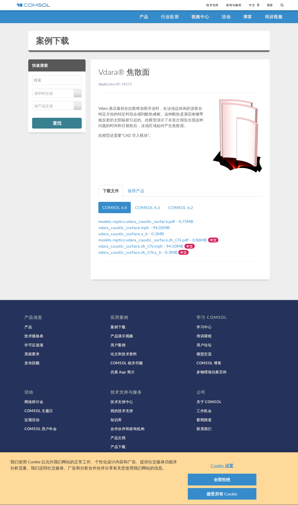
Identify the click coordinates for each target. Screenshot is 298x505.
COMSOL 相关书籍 (126, 362)
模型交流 (204, 353)
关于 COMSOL (209, 401)
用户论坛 (204, 344)
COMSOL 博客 (209, 362)
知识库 (116, 419)
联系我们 (204, 428)
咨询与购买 (233, 5)
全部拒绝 (222, 482)
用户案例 (118, 344)
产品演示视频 (121, 335)
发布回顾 (32, 362)
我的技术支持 (121, 410)
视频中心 (200, 17)
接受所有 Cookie (222, 496)
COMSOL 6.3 (147, 207)
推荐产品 (136, 191)
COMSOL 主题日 (38, 410)
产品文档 (118, 437)
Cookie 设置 (222, 468)
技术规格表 (33, 335)
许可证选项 (33, 344)
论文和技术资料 (123, 353)
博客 (247, 17)
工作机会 (204, 410)
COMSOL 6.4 (114, 207)
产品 (143, 17)
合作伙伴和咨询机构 (127, 428)
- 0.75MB (145, 221)
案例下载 (52, 40)
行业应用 (170, 17)
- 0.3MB (131, 234)
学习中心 (204, 326)
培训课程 (204, 335)
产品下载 (118, 446)
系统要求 (32, 353)
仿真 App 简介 (122, 371)
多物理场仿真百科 (212, 371)
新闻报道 (204, 419)
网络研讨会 (33, 401)
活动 (226, 17)
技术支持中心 (121, 401)
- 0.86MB (153, 240)
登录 (270, 5)
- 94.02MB (134, 227)
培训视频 (274, 17)
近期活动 (32, 419)
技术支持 (212, 5)
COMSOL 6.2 (180, 207)
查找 (57, 123)
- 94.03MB (141, 246)
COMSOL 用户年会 (40, 428)
